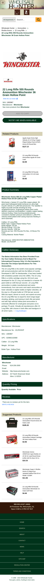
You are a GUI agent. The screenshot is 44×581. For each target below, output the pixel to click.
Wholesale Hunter (8, 28)
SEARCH (22, 528)
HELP (22, 553)
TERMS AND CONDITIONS (22, 571)
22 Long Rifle (19, 30)
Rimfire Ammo (7, 30)
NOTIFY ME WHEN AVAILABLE (22, 120)
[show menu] (3, 2)
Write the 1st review (10, 99)
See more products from (16, 107)
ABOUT (21, 534)
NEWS (22, 546)
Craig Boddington (20, 311)
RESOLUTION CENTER (22, 565)
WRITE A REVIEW (8, 404)
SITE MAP (22, 559)
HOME (22, 522)
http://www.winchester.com (19, 371)
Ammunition (22, 28)
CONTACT (22, 540)
